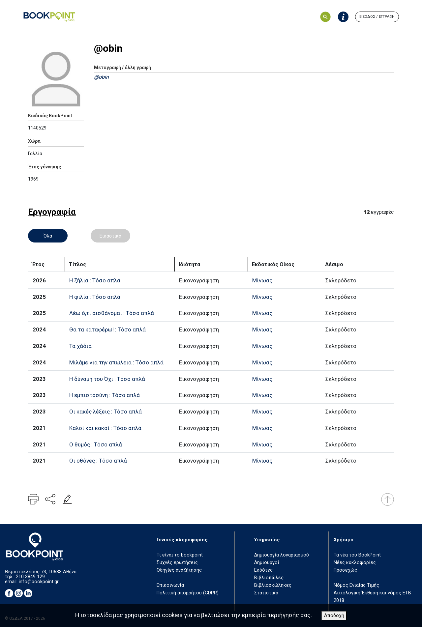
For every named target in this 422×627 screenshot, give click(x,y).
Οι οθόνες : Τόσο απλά (98, 460)
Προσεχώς (345, 570)
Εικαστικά (110, 236)
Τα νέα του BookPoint (357, 555)
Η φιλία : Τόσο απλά (94, 297)
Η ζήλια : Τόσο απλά (94, 280)
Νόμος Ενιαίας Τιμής (356, 585)
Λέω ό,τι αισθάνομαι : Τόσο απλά (111, 313)
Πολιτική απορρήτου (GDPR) (188, 593)
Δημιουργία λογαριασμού (281, 555)
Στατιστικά (266, 593)
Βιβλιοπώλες (269, 578)
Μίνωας (262, 280)
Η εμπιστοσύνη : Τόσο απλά (104, 395)
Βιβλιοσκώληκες (272, 585)
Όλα (48, 236)
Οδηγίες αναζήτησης (179, 570)
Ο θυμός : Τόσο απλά (95, 444)
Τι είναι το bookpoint (180, 555)
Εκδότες (263, 570)
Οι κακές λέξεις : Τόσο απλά (105, 411)
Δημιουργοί (266, 562)
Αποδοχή (334, 615)
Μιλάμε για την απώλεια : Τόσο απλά (116, 362)
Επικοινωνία (170, 585)
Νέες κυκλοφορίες (355, 562)
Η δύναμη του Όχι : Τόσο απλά (107, 379)
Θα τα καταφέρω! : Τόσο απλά (107, 329)
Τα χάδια (80, 346)
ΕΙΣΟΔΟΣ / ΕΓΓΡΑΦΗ (377, 16)
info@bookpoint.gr (39, 581)
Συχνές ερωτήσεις (177, 562)
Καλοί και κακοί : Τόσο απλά (105, 428)
